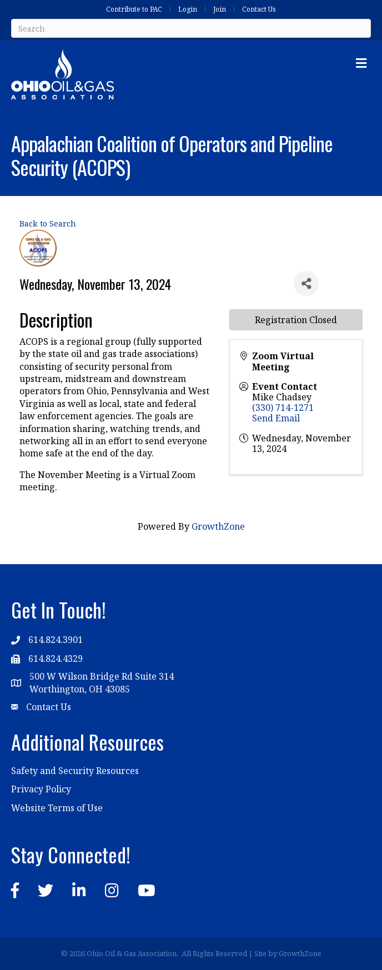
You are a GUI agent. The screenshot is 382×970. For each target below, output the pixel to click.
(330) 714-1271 (283, 407)
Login (187, 9)
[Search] (191, 28)
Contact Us (259, 9)
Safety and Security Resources (75, 771)
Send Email (276, 418)
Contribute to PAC (134, 9)
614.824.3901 (55, 640)
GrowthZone (218, 526)
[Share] (306, 283)
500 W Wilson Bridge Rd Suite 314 (101, 676)
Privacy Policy (41, 789)
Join (219, 9)
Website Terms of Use (57, 808)
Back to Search (47, 223)
